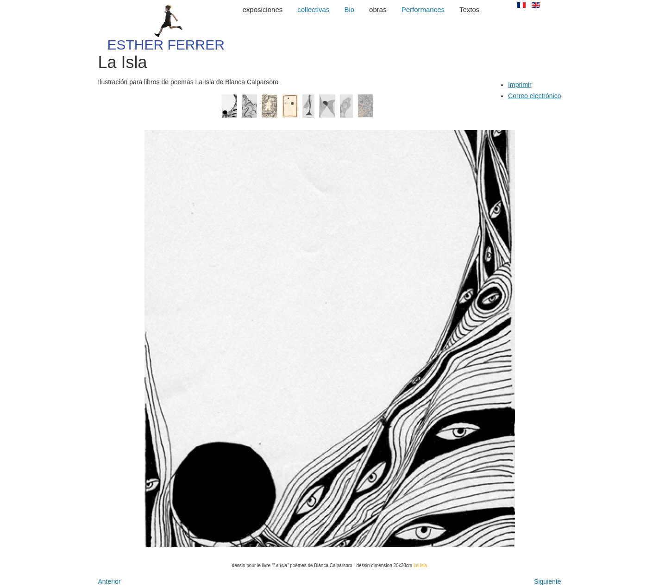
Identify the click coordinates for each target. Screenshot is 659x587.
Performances (423, 9)
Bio (349, 9)
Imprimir (520, 84)
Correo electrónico (534, 96)
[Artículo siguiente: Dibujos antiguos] (547, 581)
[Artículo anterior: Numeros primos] (109, 581)
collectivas (313, 9)
